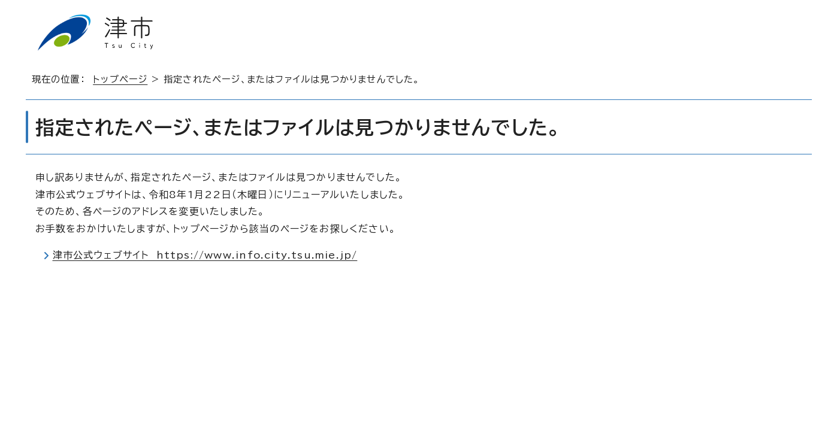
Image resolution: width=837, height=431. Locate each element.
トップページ (120, 79)
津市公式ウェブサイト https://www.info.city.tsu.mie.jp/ (205, 255)
